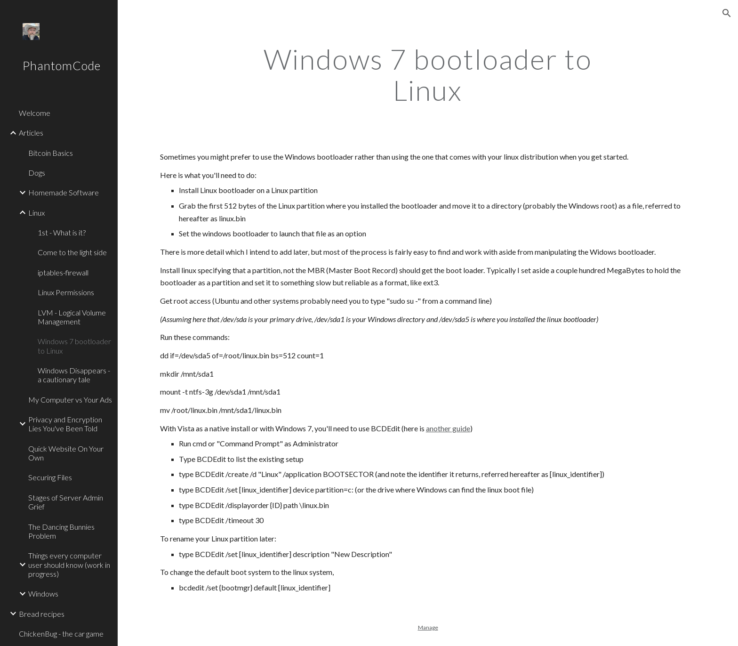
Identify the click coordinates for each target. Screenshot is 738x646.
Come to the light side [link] (72, 252)
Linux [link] (36, 212)
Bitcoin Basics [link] (50, 152)
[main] (428, 74)
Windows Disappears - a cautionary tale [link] (74, 375)
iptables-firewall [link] (63, 272)
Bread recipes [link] (41, 613)
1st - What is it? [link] (62, 232)
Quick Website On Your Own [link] (66, 453)
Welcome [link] (34, 112)
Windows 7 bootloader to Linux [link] (74, 346)
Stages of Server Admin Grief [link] (65, 502)
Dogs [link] (36, 172)
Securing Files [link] (50, 477)
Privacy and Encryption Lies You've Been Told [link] (65, 424)
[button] (726, 13)
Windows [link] (43, 593)
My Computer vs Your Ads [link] (70, 399)
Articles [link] (31, 132)
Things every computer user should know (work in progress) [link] (69, 564)
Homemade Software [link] (63, 192)
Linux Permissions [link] (66, 292)
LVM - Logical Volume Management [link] (72, 317)
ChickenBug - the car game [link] (61, 633)
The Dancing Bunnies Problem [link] (61, 531)
